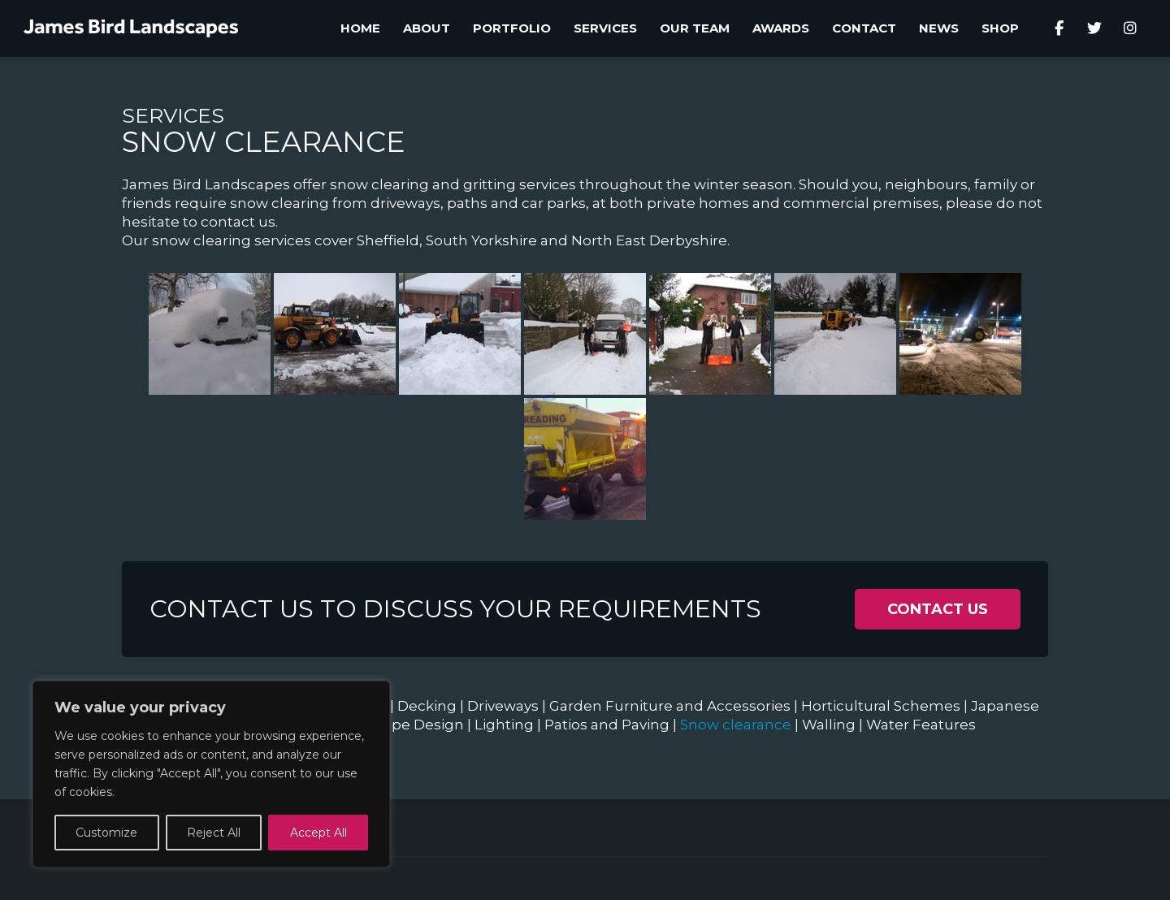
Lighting (504, 724)
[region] (211, 774)
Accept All (318, 832)
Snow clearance (735, 724)
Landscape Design (398, 724)
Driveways (503, 706)
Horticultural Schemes (880, 706)
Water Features (921, 724)
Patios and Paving (607, 724)
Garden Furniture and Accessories (670, 706)
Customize (106, 832)
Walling (829, 724)
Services (173, 115)
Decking (427, 706)
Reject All (213, 832)
